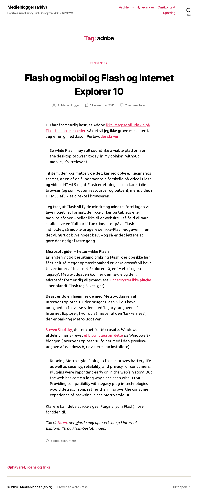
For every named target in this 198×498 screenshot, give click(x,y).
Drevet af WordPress (73, 488)
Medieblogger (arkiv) (28, 7)
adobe (55, 441)
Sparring (169, 13)
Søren (62, 423)
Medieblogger (69, 106)
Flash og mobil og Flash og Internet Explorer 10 (99, 84)
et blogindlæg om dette (105, 336)
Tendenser (99, 63)
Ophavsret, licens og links (30, 467)
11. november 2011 (102, 106)
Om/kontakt (166, 7)
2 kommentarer (136, 106)
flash (64, 441)
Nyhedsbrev (145, 7)
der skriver (120, 137)
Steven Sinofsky (60, 330)
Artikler (124, 7)
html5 (73, 441)
